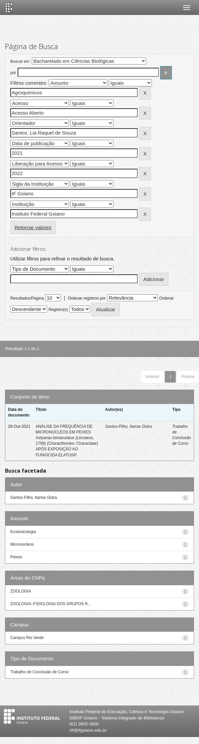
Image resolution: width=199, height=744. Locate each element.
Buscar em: (20, 61)
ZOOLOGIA (20, 591)
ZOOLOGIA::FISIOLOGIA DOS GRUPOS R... (50, 604)
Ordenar (166, 298)
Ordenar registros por (86, 298)
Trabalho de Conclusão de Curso (39, 672)
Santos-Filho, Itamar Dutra (128, 426)
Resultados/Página (27, 298)
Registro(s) (58, 309)
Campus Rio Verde (27, 637)
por (13, 72)
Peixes (16, 557)
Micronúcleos (22, 544)
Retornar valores (33, 227)
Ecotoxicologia (23, 531)
